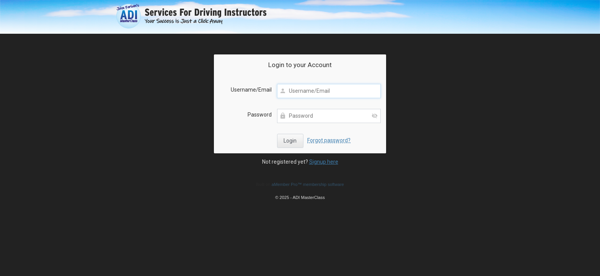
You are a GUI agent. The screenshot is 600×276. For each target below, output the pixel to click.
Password (260, 115)
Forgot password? (329, 140)
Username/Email (251, 90)
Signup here (323, 162)
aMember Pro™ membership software (308, 184)
